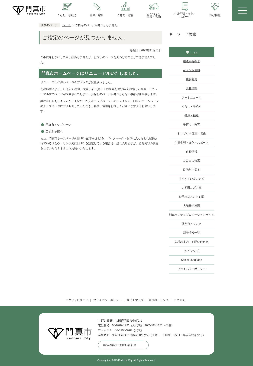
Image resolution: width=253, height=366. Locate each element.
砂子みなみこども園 (191, 196)
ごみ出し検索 (191, 160)
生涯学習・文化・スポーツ (191, 142)
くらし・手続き (191, 106)
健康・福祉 (191, 115)
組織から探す (191, 61)
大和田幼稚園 (191, 205)
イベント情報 (191, 70)
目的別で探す (54, 131)
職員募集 (191, 79)
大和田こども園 (191, 187)
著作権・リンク (191, 223)
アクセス (179, 300)
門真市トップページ (58, 124)
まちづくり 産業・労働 (191, 133)
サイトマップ (135, 300)
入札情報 (191, 88)
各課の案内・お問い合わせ (191, 241)
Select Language (191, 259)
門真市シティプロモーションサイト (191, 214)
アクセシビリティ (77, 300)
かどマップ (191, 250)
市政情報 (191, 151)
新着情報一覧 (191, 232)
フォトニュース (191, 97)
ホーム (66, 25)
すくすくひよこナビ (191, 178)
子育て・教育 (191, 124)
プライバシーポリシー (191, 268)
